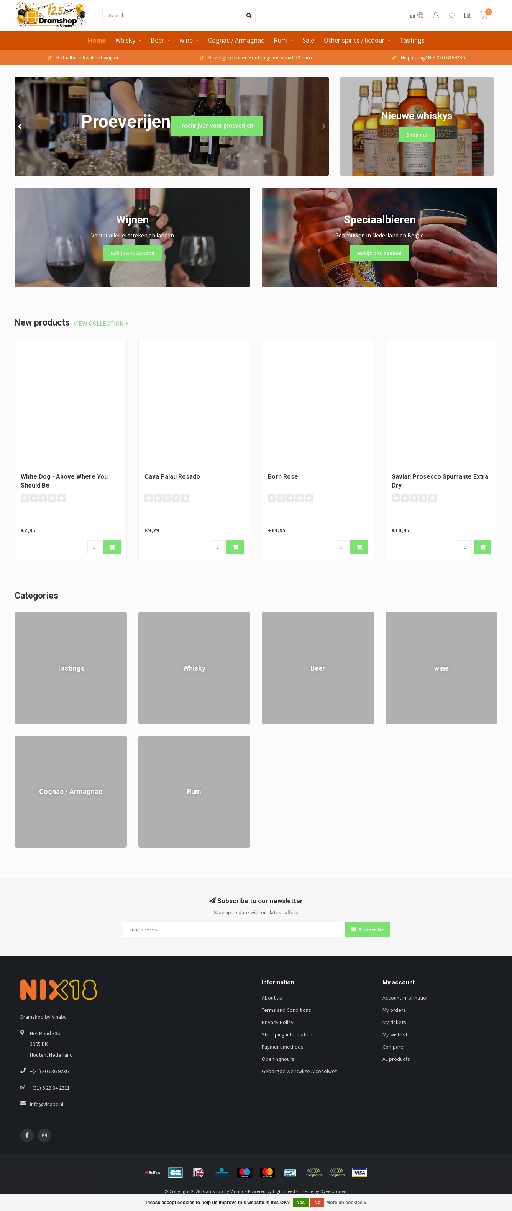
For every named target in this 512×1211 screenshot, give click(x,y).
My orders (394, 1009)
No (317, 1202)
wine (186, 40)
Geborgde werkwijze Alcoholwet (299, 1071)
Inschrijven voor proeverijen (216, 125)
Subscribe (367, 929)
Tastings (412, 40)
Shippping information (287, 1034)
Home (97, 40)
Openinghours (278, 1059)
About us (272, 997)
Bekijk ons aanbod (132, 253)
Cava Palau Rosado (172, 476)
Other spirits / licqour (354, 40)
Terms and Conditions (286, 1009)
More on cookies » (346, 1202)
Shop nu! (416, 134)
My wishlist (394, 1034)
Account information (405, 997)
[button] (20, 126)
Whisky (125, 40)
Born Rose (283, 476)
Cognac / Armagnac (236, 40)
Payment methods (283, 1046)
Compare (393, 1046)
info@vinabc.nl (46, 1104)
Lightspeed (284, 1191)
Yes (301, 1202)
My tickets (394, 1022)
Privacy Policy (278, 1022)
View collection (101, 324)
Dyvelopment (334, 1191)
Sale (308, 40)
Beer (157, 40)
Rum (280, 40)
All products (396, 1059)
